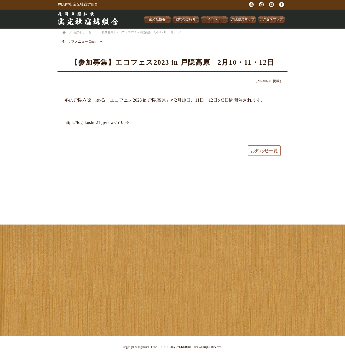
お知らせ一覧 (264, 150)
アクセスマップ (271, 19)
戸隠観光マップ (242, 19)
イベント (214, 19)
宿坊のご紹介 (186, 19)
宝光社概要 (157, 19)
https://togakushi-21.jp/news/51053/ (96, 122)
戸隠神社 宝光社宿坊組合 (78, 4)
